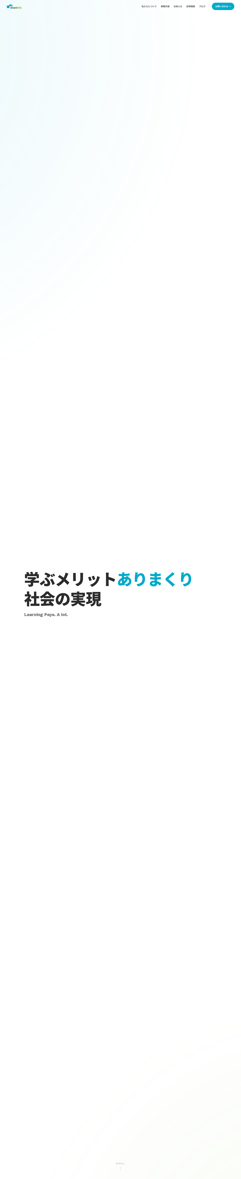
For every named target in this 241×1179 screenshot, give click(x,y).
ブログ (202, 6)
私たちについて (149, 6)
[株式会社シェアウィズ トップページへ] (14, 6)
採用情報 (190, 6)
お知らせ (178, 6)
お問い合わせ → (223, 6)
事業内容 (165, 6)
